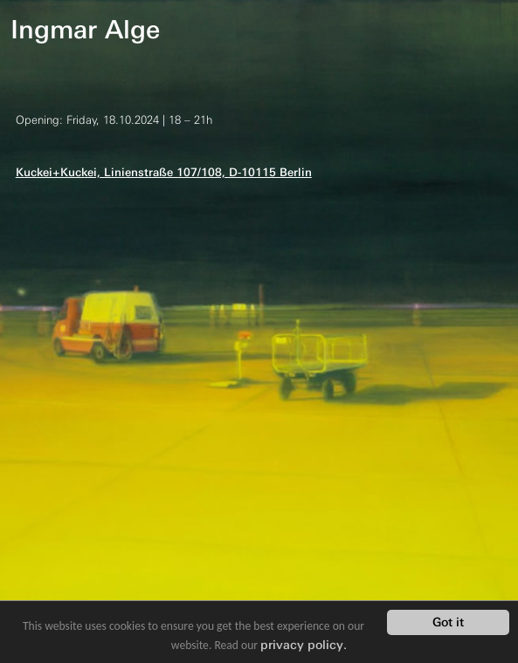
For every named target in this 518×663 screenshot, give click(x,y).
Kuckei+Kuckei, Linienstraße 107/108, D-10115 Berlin (164, 172)
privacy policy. (303, 645)
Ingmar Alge (85, 29)
